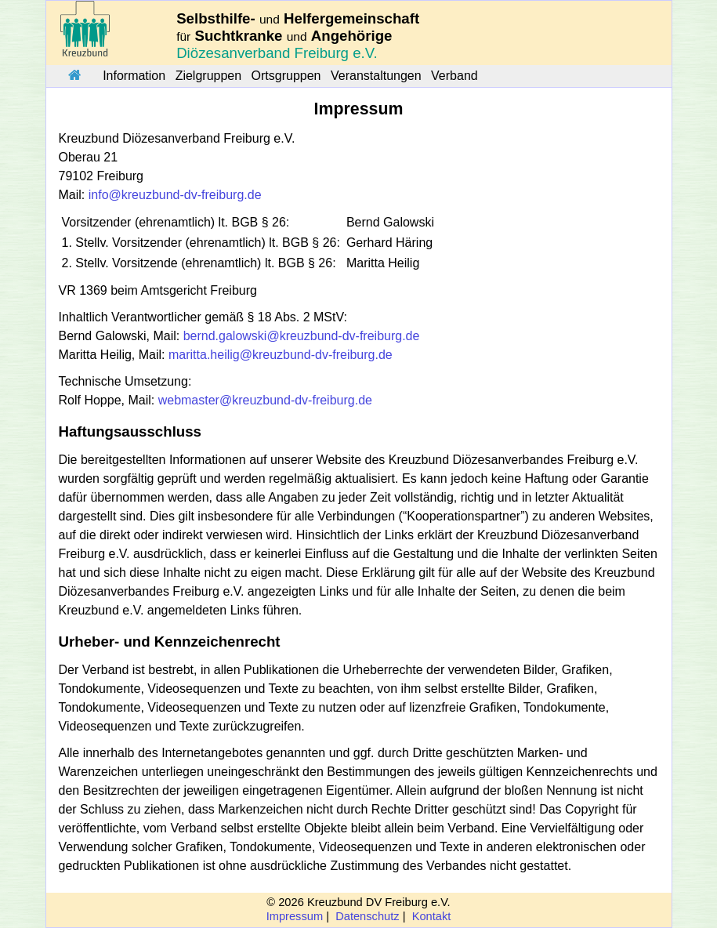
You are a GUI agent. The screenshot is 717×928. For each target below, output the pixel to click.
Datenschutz (367, 916)
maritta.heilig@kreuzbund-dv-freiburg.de (280, 354)
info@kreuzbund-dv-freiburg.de (175, 194)
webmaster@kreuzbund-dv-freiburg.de (265, 400)
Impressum (294, 916)
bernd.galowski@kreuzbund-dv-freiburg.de (301, 336)
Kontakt (431, 916)
